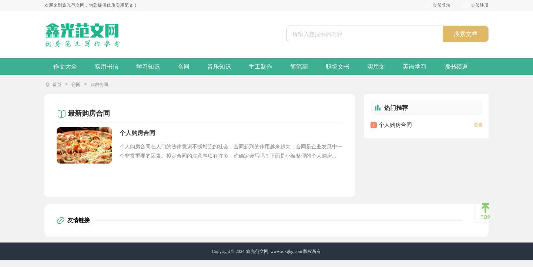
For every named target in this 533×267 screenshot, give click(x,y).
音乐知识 (219, 66)
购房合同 (99, 84)
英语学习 (414, 66)
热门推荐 (396, 108)
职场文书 (337, 66)
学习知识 (148, 66)
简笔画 (299, 66)
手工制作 (260, 66)
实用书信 (106, 66)
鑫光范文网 (257, 251)
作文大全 (65, 66)
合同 (184, 66)
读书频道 (456, 66)
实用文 (376, 66)
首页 (57, 84)
